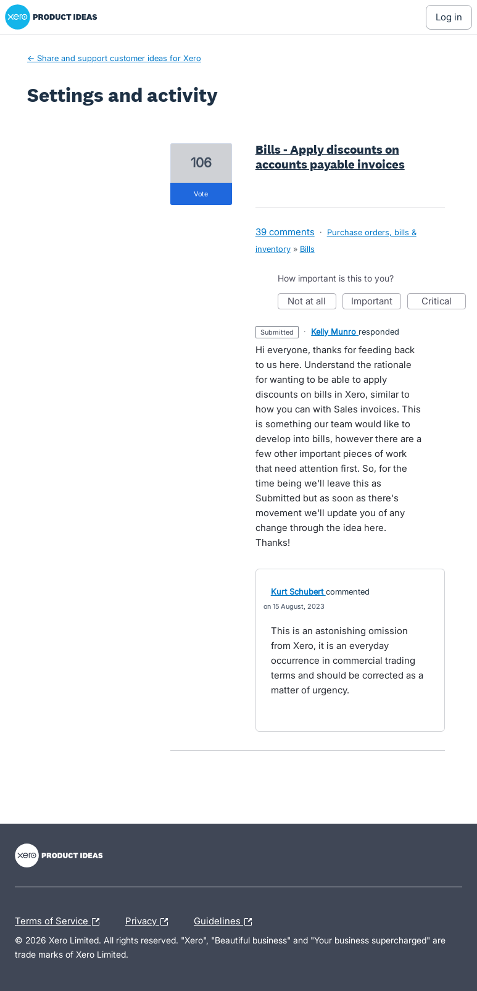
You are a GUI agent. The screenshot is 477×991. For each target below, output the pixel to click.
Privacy (149, 922)
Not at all (312, 302)
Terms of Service (60, 922)
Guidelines (226, 922)
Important (376, 302)
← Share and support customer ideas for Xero (114, 58)
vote (201, 194)
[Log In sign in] (449, 17)
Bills (307, 249)
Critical (443, 302)
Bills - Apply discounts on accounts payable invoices (330, 156)
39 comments (285, 232)
